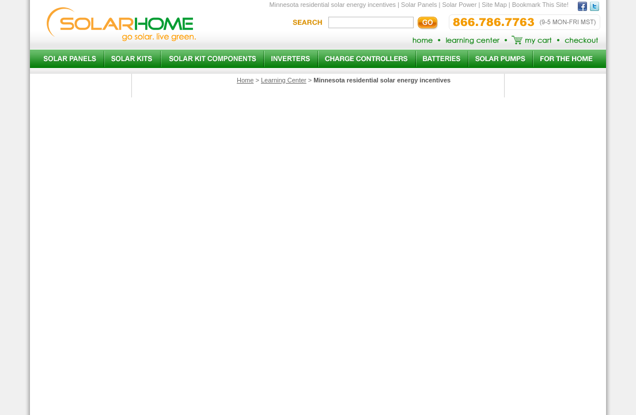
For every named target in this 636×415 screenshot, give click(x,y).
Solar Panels (419, 4)
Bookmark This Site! (540, 4)
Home (245, 80)
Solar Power (459, 4)
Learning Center (283, 80)
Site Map (494, 4)
